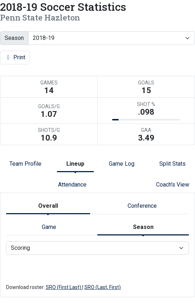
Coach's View (172, 184)
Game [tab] (49, 227)
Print (15, 57)
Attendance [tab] (72, 184)
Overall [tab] (48, 205)
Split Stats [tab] (172, 163)
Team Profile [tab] (25, 163)
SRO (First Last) (64, 287)
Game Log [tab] (121, 163)
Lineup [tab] (75, 163)
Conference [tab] (142, 205)
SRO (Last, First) (102, 287)
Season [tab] (143, 227)
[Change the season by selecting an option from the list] (111, 38)
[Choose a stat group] (97, 248)
